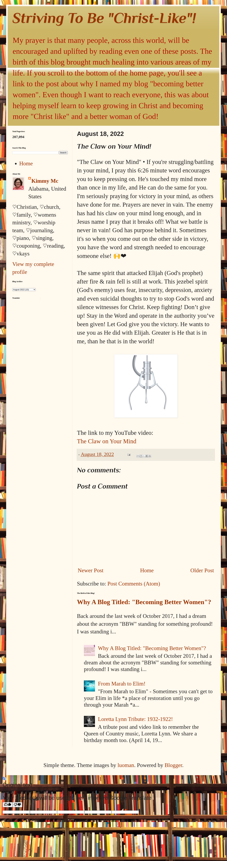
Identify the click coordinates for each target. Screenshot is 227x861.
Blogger (173, 765)
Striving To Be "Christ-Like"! (104, 18)
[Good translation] (7, 804)
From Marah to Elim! (121, 684)
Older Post (202, 570)
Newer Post (90, 570)
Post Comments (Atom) (133, 584)
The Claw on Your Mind (106, 441)
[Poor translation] (17, 804)
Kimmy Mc (44, 181)
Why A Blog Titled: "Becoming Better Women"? (144, 602)
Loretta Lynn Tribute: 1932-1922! (135, 719)
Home (147, 570)
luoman (126, 765)
